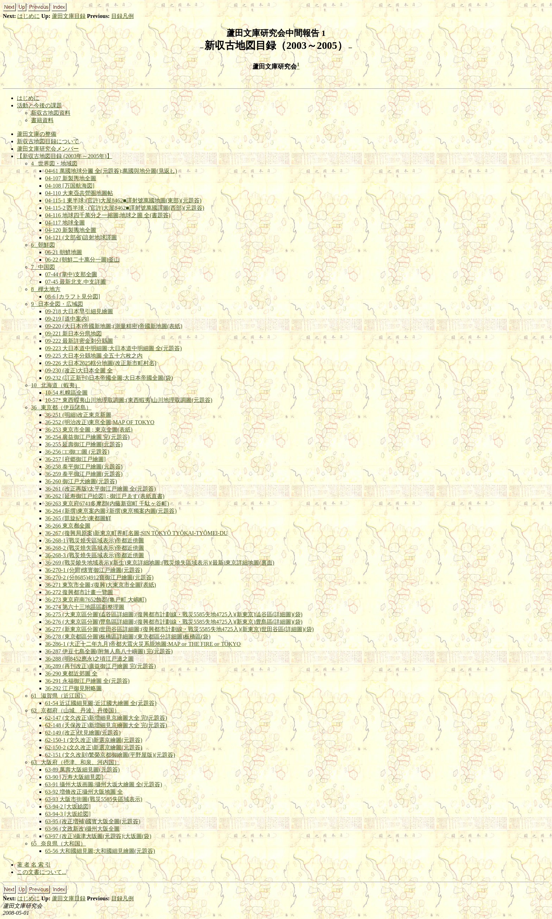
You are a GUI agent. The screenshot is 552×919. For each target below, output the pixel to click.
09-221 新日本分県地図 (73, 333)
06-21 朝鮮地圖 (63, 252)
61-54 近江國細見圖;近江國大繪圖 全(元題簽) (100, 703)
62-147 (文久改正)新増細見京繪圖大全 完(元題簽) (106, 718)
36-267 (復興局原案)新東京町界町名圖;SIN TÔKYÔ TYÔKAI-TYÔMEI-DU (136, 533)
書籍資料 (42, 120)
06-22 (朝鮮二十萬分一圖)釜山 (82, 260)
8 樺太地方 (46, 289)
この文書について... (41, 872)
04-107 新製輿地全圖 (70, 178)
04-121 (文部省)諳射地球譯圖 (81, 237)
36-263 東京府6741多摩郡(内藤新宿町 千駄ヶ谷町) (107, 503)
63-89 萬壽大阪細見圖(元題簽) (82, 770)
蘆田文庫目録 (69, 16)
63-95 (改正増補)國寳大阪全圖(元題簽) (92, 821)
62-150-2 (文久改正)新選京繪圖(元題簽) (93, 747)
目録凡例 (122, 16)
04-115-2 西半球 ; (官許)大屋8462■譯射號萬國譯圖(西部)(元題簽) (124, 208)
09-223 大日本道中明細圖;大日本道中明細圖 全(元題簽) (113, 348)
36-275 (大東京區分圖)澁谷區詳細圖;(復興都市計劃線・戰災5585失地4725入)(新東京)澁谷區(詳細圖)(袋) (173, 614)
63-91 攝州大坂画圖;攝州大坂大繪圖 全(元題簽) (103, 784)
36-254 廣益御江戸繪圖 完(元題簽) (87, 437)
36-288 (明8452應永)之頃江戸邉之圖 (89, 659)
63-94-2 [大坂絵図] (67, 807)
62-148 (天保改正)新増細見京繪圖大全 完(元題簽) (106, 725)
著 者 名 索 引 (34, 865)
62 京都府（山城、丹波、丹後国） (75, 710)
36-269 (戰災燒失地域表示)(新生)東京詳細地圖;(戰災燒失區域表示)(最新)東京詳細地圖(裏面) (159, 563)
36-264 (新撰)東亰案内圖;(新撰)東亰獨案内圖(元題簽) (111, 511)
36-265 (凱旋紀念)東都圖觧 (78, 518)
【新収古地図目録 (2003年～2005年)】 (64, 156)
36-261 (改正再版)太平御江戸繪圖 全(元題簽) (100, 489)
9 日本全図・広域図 (57, 304)
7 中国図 (43, 267)
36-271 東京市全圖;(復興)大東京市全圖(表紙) (100, 585)
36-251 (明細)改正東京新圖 (78, 415)
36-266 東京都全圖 (67, 526)
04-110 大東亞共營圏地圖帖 (79, 193)
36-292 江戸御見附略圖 (73, 688)
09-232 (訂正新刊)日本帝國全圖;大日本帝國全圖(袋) (109, 378)
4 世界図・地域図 (54, 163)
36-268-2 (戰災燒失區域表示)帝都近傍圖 (94, 548)
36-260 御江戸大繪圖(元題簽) (81, 481)
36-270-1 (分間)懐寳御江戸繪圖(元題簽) (93, 570)
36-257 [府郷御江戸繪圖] (75, 459)
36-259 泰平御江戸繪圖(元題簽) (84, 474)
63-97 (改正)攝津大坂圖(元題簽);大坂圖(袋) (98, 836)
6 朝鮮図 (43, 245)
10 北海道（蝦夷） (55, 385)
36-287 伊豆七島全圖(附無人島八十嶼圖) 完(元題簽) (109, 651)
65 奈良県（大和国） (58, 843)
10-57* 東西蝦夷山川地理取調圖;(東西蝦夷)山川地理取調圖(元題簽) (128, 400)
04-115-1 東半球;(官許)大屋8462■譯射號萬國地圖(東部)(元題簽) (123, 200)
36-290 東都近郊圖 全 (71, 673)
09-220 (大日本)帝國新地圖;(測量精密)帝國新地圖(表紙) (113, 326)
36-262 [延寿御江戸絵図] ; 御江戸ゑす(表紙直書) (104, 496)
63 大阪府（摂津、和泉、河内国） (75, 762)
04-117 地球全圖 (65, 223)
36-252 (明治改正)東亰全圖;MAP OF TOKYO (99, 422)
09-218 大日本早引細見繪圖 (79, 311)
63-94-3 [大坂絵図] (67, 814)
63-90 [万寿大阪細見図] (74, 777)
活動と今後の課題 (39, 105)
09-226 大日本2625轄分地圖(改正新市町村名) (100, 363)
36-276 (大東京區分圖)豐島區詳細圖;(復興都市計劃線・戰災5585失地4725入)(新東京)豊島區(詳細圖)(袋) (173, 622)
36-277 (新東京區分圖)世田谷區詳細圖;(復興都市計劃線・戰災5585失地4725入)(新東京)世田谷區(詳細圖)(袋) (179, 629)
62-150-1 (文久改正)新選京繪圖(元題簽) (93, 740)
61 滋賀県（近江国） (58, 696)
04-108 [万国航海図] (69, 186)
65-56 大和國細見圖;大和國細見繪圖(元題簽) (100, 851)
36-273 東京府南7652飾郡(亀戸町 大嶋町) (95, 600)
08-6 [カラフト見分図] (72, 297)
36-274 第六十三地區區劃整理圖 (84, 607)
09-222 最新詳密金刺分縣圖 (79, 341)
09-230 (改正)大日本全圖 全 (79, 370)
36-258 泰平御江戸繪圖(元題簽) (84, 467)
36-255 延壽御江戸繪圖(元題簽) (84, 444)
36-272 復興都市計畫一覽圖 (79, 592)
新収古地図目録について (48, 141)
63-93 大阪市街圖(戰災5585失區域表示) (93, 799)
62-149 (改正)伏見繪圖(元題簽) (83, 733)
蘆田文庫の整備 (36, 134)
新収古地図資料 (50, 113)
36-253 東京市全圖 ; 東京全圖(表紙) (88, 430)
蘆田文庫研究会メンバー (48, 149)
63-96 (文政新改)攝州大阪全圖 (82, 829)
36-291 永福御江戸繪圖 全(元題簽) (87, 681)
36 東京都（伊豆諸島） (61, 407)
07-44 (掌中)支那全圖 (71, 274)
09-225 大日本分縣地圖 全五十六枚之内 (94, 356)
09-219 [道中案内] (67, 319)
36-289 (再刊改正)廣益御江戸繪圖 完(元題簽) (100, 666)
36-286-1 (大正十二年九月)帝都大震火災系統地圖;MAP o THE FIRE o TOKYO (143, 644)
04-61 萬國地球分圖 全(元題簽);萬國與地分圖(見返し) (111, 171)
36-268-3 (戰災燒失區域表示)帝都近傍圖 (94, 555)
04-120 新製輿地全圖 (70, 230)
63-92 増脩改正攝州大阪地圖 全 (84, 792)
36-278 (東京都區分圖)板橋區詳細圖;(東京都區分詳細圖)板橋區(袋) (128, 637)
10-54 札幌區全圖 (66, 393)
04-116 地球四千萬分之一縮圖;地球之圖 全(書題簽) (107, 215)
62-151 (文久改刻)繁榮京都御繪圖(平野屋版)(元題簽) (110, 755)
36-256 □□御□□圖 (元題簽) (77, 452)
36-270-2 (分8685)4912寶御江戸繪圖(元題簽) (99, 577)
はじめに (28, 16)
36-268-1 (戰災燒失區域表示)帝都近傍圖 (94, 540)
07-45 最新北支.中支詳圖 (75, 282)
